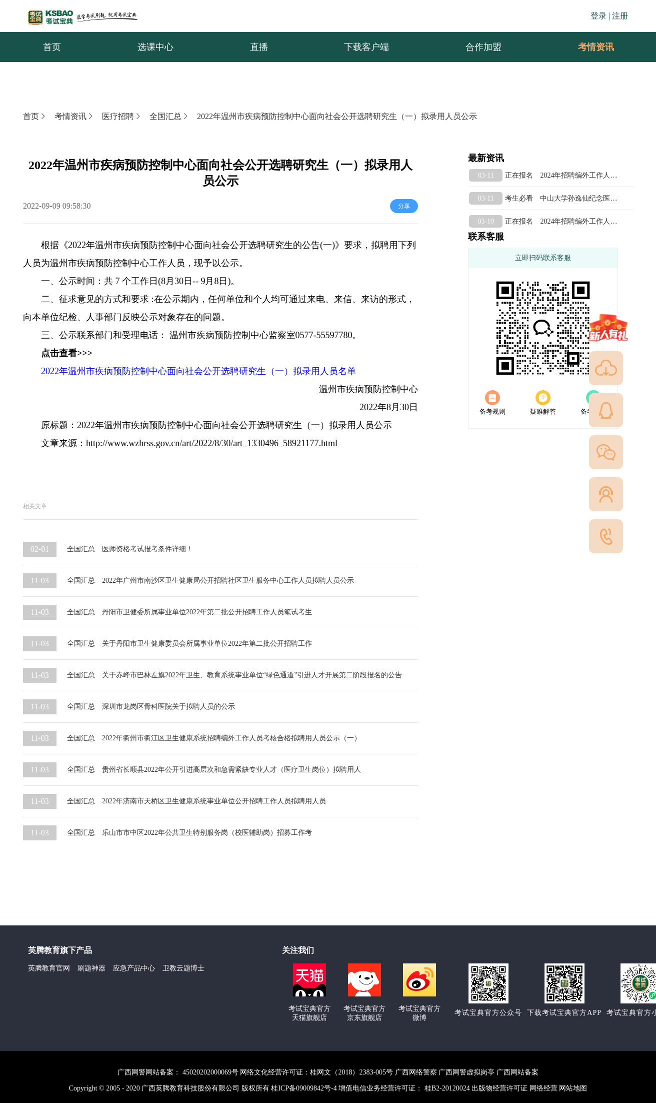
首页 (35, 116)
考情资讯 (588, 47)
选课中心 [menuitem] (156, 47)
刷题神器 (92, 968)
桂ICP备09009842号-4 (303, 1088)
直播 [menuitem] (259, 47)
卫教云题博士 (183, 968)
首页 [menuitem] (52, 47)
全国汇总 (170, 116)
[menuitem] (595, 47)
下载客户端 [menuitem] (366, 47)
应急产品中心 (134, 968)
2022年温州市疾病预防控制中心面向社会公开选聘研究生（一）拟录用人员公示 (337, 116)
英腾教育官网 (49, 968)
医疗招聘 (122, 116)
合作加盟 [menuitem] (484, 47)
